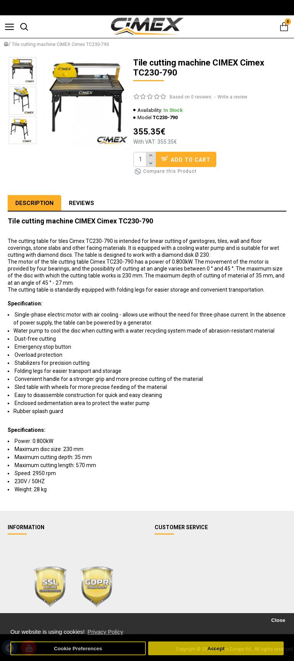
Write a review (232, 97)
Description (34, 203)
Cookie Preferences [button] (78, 648)
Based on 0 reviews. (191, 97)
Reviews (81, 203)
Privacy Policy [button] (105, 631)
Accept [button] (216, 648)
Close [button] (278, 620)
